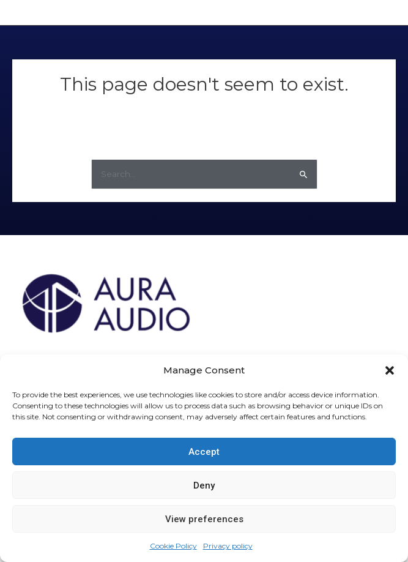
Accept (204, 451)
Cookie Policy (173, 545)
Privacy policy (228, 545)
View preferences (204, 519)
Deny (204, 485)
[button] (390, 370)
